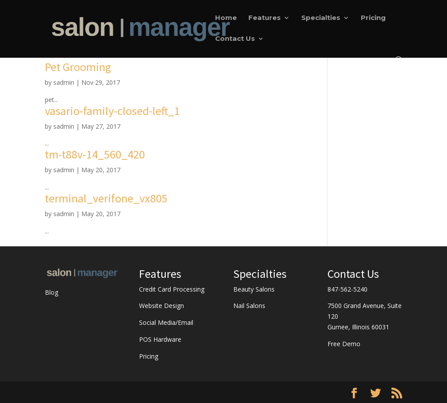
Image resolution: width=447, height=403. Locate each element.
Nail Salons (249, 305)
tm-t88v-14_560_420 (95, 154)
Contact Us (235, 39)
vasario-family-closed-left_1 (112, 110)
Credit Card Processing (171, 289)
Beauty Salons (254, 289)
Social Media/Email (166, 322)
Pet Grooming (78, 66)
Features (264, 18)
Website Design (161, 305)
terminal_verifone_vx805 (106, 198)
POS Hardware (160, 339)
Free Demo (343, 344)
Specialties (320, 18)
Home (226, 18)
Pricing (373, 18)
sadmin (63, 82)
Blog (51, 292)
